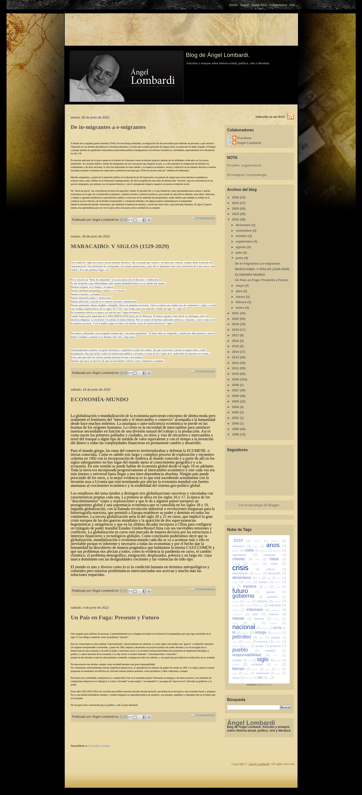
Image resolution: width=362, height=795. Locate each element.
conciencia (259, 564)
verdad (281, 673)
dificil (271, 578)
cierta (260, 559)
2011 (236, 368)
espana (253, 586)
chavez (242, 559)
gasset (276, 591)
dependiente (242, 573)
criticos (276, 569)
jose (259, 614)
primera (265, 641)
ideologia (238, 605)
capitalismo (279, 551)
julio (239, 252)
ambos (258, 546)
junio (240, 258)
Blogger (273, 505)
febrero (241, 302)
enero (240, 307)
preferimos (250, 642)
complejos (240, 564)
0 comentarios (205, 218)
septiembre (244, 241)
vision (238, 677)
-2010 (241, 540)
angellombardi (251, 165)
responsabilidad (251, 655)
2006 (236, 396)
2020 (236, 319)
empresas (251, 582)
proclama (238, 646)
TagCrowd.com (264, 685)
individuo (238, 610)
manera (277, 614)
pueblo (245, 650)
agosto (241, 247)
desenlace (244, 577)
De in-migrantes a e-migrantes (108, 127)
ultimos (249, 673)
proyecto (278, 645)
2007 (236, 390)
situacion (280, 660)
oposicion (248, 633)
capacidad (266, 551)
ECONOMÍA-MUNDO (100, 399)
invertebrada (278, 610)
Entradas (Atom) (99, 746)
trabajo (237, 673)
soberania (239, 665)
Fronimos (244, 138)
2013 (236, 357)
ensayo (265, 581)
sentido (239, 660)
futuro (245, 590)
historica (265, 601)
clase (277, 559)
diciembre (243, 225)
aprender (238, 551)
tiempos (258, 669)
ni (236, 632)
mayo (240, 285)
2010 (236, 374)
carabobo (275, 554)
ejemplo (237, 582)
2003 (236, 412)
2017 (236, 335)
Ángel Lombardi (249, 143)
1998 (236, 434)
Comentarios (278, 5)
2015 (236, 346)
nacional (246, 626)
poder (264, 638)
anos (276, 545)
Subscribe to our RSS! (270, 116)
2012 (236, 363)
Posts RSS (259, 5)
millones (280, 619)
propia (250, 646)
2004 (236, 407)
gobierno (247, 596)
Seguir (244, 5)
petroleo (244, 637)
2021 (236, 313)
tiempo (241, 668)
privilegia (280, 642)
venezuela (265, 673)
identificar (280, 601)
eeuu (281, 578)
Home (233, 5)
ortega (263, 632)
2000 (236, 423)
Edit (292, 5)
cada (252, 550)
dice (261, 578)
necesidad (267, 628)
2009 (236, 379)
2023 (236, 214)
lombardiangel (257, 175)
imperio (263, 605)
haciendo (238, 601)
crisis (245, 568)
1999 (236, 429)
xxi (270, 678)
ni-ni (280, 627)
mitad (258, 623)
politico (237, 642)
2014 (236, 352)
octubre (242, 236)
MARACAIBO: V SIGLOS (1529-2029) (120, 246)
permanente (279, 633)
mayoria (262, 618)
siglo (265, 659)
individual (277, 605)
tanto (280, 665)
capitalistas (244, 554)
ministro (239, 623)
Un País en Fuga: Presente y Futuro (115, 617)
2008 (236, 385)
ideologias (251, 605)
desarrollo (277, 573)
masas (241, 618)
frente (281, 587)
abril (239, 291)
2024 (236, 208)
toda (281, 669)
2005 (236, 401)
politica (278, 637)
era (236, 587)
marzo (241, 297)
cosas (278, 563)
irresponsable (240, 614)
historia (250, 601)
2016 (236, 341)
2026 (236, 197)
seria (252, 660)
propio (262, 645)
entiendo (280, 582)
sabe (280, 655)
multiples (278, 623)
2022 (236, 219)
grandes (276, 596)
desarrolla (261, 574)
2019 (236, 324)
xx (262, 677)
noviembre (244, 230)
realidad (275, 650)
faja (269, 587)
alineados (241, 546)
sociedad (261, 664)
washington (251, 678)
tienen (270, 669)
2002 (236, 418)
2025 (236, 203)
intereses (258, 609)
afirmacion (278, 541)
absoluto (261, 541)
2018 (236, 329)
